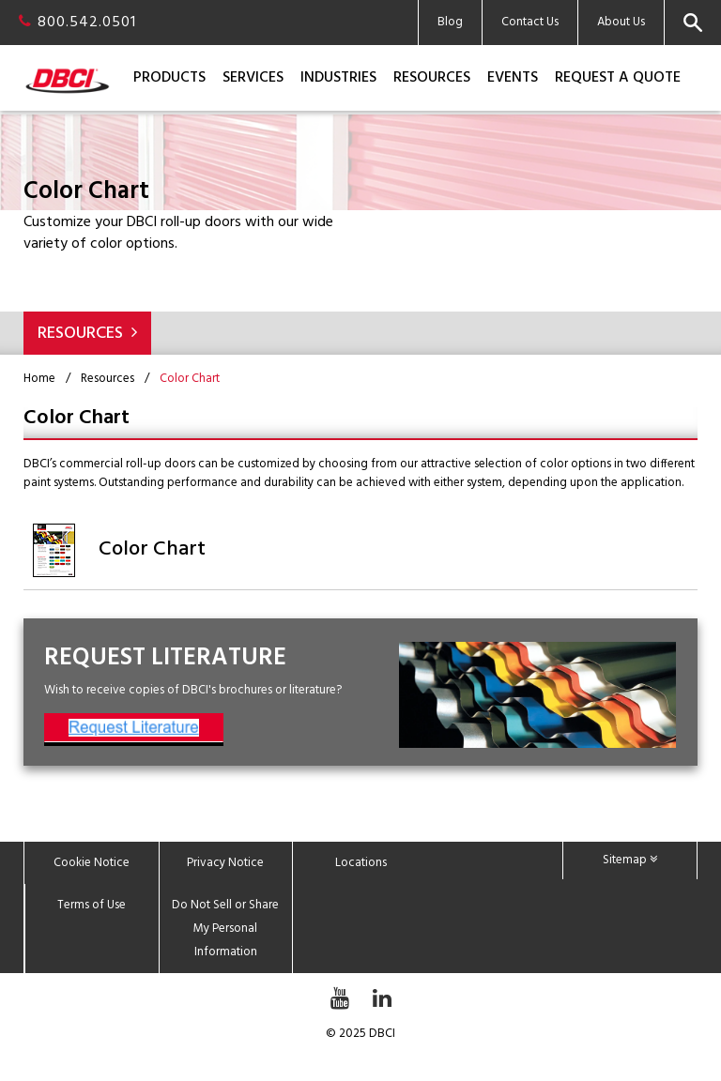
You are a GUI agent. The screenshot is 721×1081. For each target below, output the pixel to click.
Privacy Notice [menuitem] (225, 863)
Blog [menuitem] (450, 22)
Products (169, 78)
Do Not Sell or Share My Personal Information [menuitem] (225, 928)
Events (512, 78)
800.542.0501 (77, 22)
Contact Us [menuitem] (530, 22)
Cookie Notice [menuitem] (92, 863)
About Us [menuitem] (621, 22)
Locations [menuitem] (361, 863)
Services (253, 78)
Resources (431, 78)
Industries (338, 78)
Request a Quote (618, 78)
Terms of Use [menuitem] (91, 905)
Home (39, 378)
